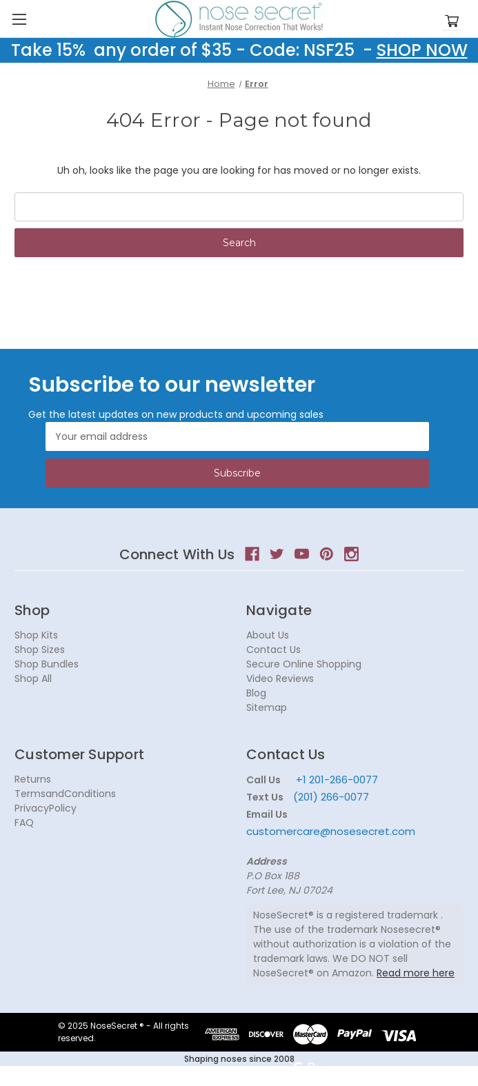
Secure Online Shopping (303, 664)
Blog (256, 693)
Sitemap (266, 707)
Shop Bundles (46, 664)
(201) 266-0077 (331, 797)
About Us (267, 635)
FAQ (24, 822)
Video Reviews (280, 678)
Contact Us (273, 649)
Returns (32, 779)
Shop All (33, 678)
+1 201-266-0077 (337, 779)
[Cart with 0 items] (452, 21)
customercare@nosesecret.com (330, 831)
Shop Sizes (39, 649)
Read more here (416, 973)
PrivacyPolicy (45, 808)
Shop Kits (36, 635)
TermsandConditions (65, 794)
